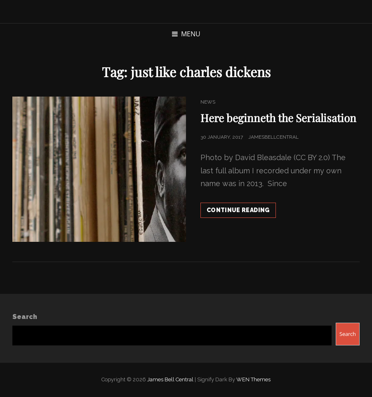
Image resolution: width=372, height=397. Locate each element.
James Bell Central (170, 379)
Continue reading (241, 212)
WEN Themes (253, 379)
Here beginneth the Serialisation (278, 118)
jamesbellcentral (273, 137)
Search (24, 317)
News (207, 102)
